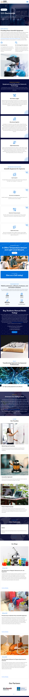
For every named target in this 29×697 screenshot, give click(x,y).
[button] (13, 537)
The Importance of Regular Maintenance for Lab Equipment (13, 571)
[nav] (27, 1)
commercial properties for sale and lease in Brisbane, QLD (10, 38)
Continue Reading (5, 588)
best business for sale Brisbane (17, 322)
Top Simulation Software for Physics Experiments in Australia (14, 660)
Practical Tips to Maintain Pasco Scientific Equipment (14, 615)
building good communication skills (12, 409)
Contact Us (14, 252)
